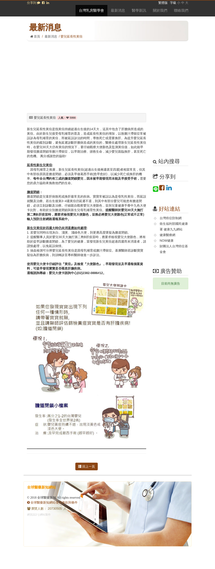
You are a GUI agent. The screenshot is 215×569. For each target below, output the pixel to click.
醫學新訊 (139, 10)
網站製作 (45, 514)
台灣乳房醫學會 (91, 10)
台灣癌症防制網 (171, 218)
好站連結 (169, 209)
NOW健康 (167, 240)
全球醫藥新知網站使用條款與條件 (52, 502)
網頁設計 (32, 514)
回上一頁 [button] (86, 466)
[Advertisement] (107, 74)
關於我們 (160, 10)
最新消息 (118, 10)
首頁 (35, 36)
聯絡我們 (181, 10)
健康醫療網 (167, 235)
